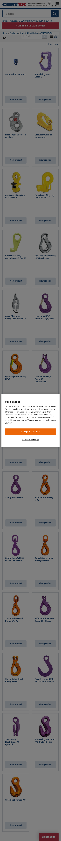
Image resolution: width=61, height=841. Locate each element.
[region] (30, 420)
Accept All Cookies (30, 431)
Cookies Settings (30, 440)
